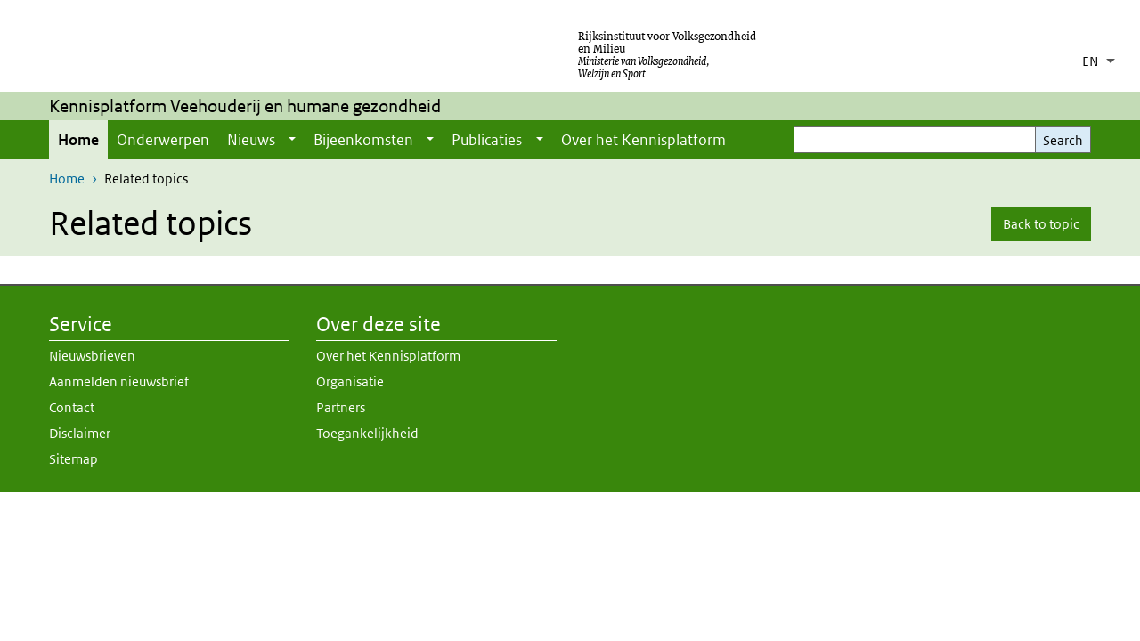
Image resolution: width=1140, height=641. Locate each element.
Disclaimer (79, 433)
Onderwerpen (163, 140)
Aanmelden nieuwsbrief (119, 381)
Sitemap (73, 458)
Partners (340, 407)
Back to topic (1041, 223)
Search (1063, 140)
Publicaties (487, 140)
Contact (71, 407)
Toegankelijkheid (367, 433)
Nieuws (251, 140)
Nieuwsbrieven (92, 355)
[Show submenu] (292, 139)
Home (78, 140)
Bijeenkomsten (363, 140)
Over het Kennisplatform (643, 140)
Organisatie (350, 381)
